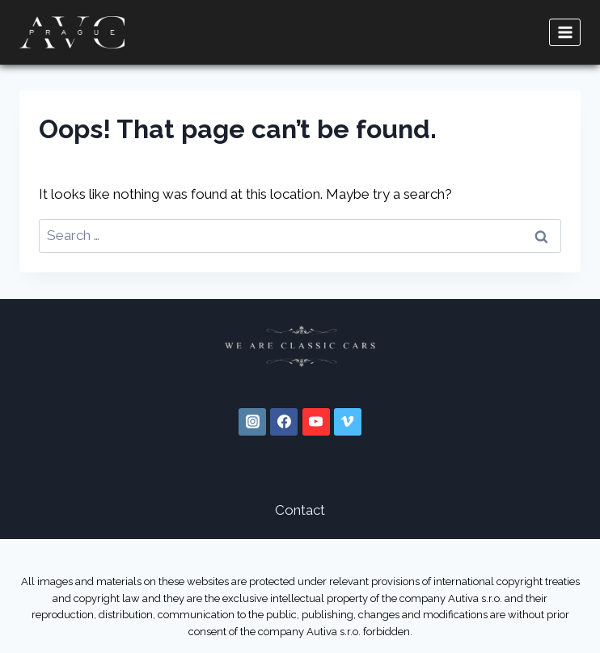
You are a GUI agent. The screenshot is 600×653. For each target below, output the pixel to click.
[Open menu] (565, 32)
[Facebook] (284, 422)
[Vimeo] (347, 422)
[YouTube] (316, 422)
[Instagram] (252, 422)
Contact (300, 510)
